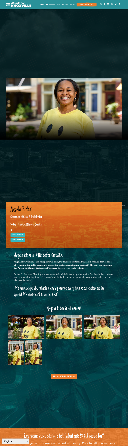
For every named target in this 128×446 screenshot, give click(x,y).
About (72, 4)
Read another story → (64, 376)
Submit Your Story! (86, 4)
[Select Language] (15, 441)
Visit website (17, 234)
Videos (65, 4)
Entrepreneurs (53, 4)
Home (42, 4)
